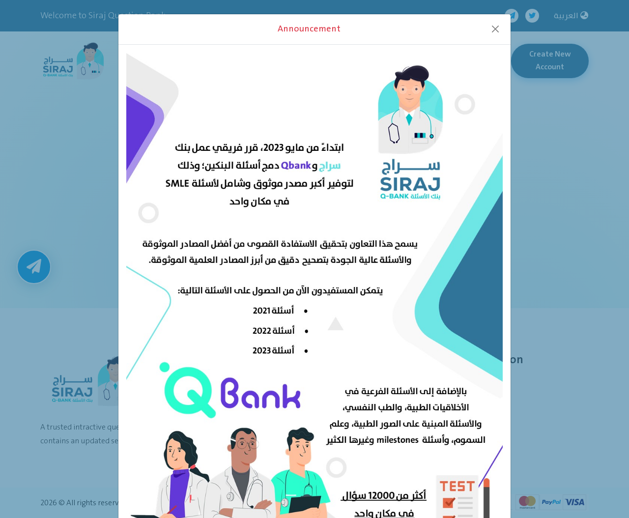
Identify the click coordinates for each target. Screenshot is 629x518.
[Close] (495, 29)
